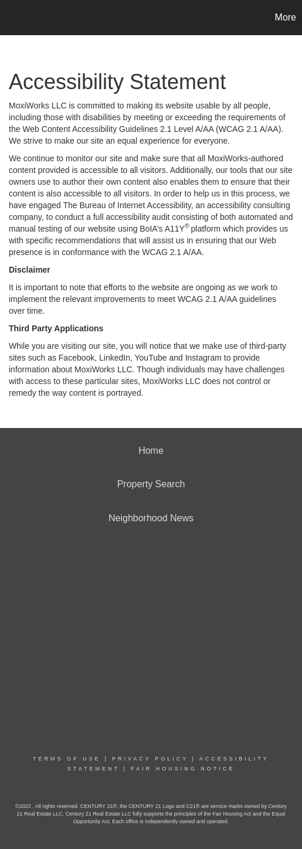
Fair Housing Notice (183, 769)
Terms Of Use (67, 759)
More (285, 17)
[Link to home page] (10, 17)
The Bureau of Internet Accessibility (127, 205)
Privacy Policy (150, 759)
